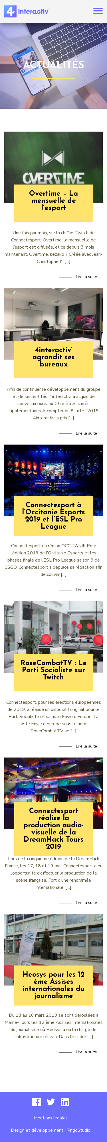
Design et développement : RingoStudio (50, 1130)
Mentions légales (51, 1118)
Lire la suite (86, 276)
